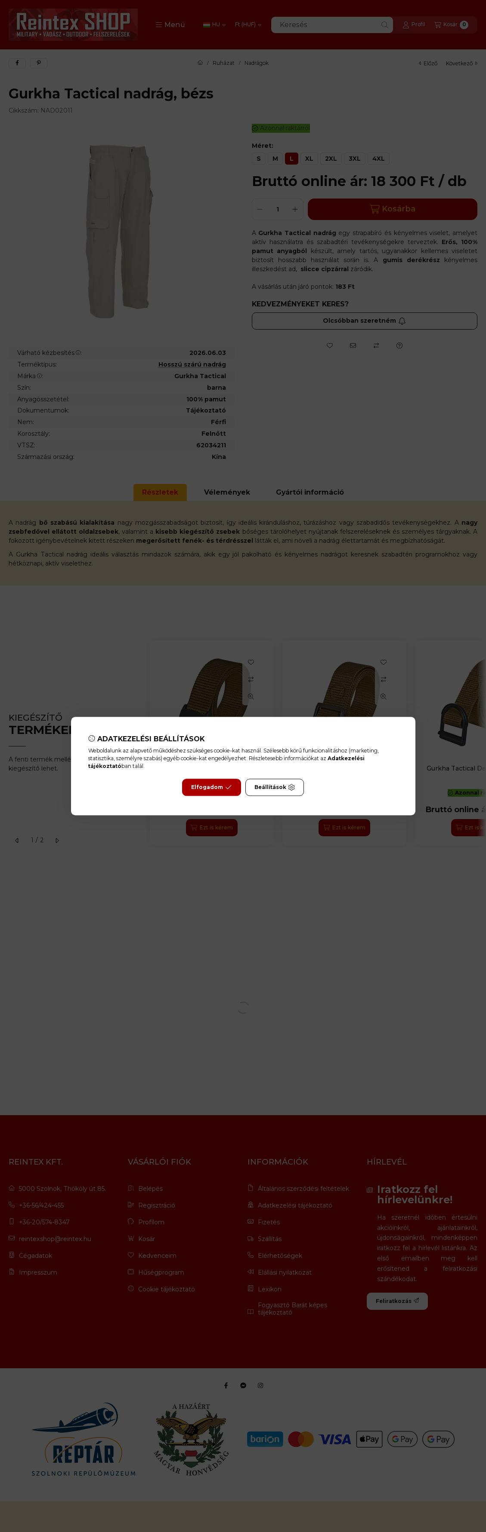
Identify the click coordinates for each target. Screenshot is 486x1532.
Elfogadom (211, 787)
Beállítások (274, 787)
